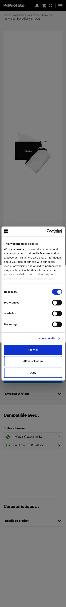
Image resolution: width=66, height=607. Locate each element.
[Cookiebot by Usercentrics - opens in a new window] (47, 231)
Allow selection (33, 361)
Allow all (33, 349)
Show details (47, 338)
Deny (33, 372)
